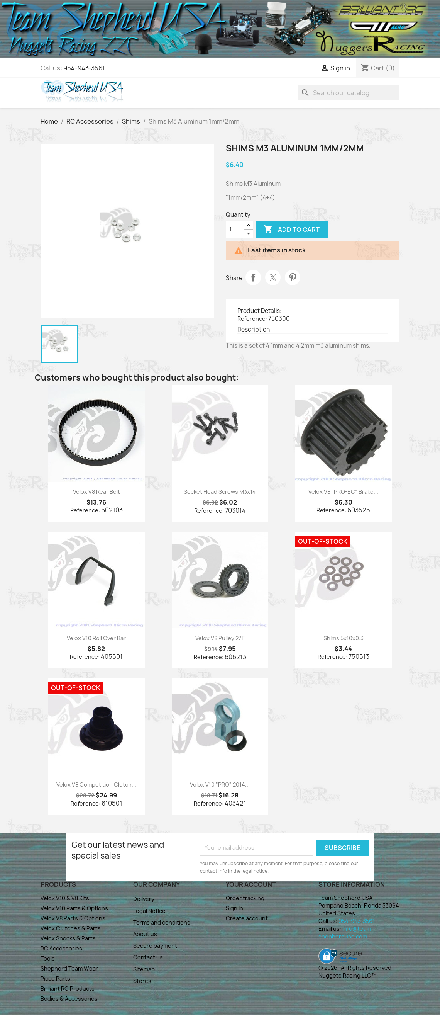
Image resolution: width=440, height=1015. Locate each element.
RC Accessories (61, 948)
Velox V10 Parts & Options (74, 908)
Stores (142, 980)
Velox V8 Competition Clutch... (96, 784)
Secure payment (155, 945)
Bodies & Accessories (69, 998)
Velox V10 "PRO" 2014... (220, 784)
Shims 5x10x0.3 (343, 638)
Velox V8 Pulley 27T (220, 638)
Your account (251, 884)
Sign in (234, 908)
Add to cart (292, 229)
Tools (48, 958)
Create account (247, 918)
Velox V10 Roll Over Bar (96, 638)
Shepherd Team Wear (69, 968)
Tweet (273, 277)
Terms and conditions (161, 922)
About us (145, 934)
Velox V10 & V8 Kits (65, 898)
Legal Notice (149, 911)
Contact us (148, 957)
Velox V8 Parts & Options (73, 918)
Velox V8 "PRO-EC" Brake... (343, 491)
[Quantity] (235, 229)
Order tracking (245, 898)
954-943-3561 (84, 68)
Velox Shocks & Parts (68, 938)
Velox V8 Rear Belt (96, 491)
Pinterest (292, 277)
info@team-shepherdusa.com (345, 932)
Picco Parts (55, 978)
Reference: (252, 318)
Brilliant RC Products (68, 988)
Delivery (143, 899)
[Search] (348, 92)
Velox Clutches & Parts (71, 928)
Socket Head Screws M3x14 (220, 491)
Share (253, 277)
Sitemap (144, 969)
